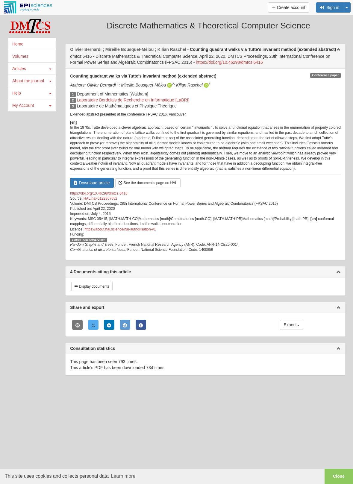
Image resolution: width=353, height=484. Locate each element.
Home (17, 44)
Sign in (329, 7)
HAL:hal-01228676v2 (100, 198)
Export (291, 324)
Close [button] (339, 476)
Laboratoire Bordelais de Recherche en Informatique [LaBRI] (133, 100)
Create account (288, 7)
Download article (92, 182)
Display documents (92, 286)
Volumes (20, 56)
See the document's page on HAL (148, 183)
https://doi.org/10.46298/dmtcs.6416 (229, 62)
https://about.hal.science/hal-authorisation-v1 (120, 229)
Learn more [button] (123, 476)
